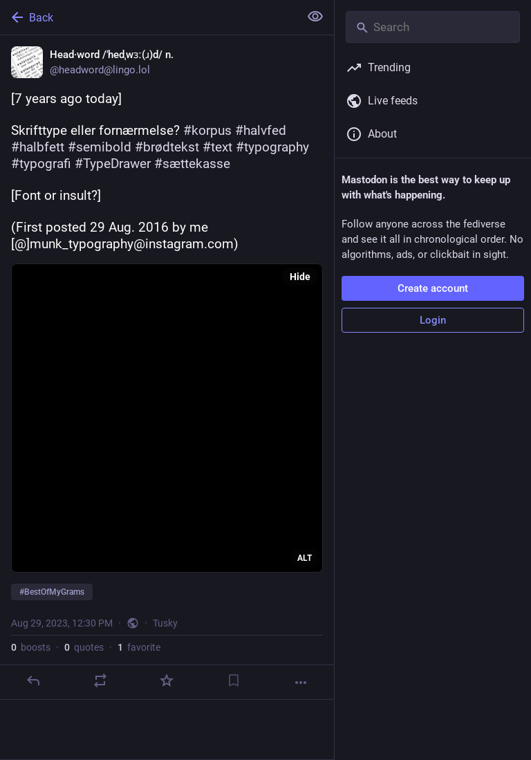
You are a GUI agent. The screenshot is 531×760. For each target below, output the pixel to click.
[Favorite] (166, 680)
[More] (300, 682)
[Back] (148, 17)
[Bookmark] (233, 680)
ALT (304, 558)
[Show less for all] (315, 16)
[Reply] (33, 680)
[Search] (433, 27)
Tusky (165, 623)
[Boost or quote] (100, 680)
